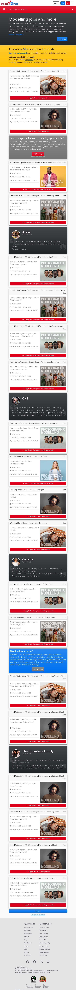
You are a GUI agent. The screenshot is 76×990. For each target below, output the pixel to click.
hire (63, 3)
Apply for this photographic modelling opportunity (38, 222)
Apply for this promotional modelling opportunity (38, 189)
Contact (26, 946)
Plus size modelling (45, 949)
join (68, 3)
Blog (25, 939)
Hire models (27, 930)
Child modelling (44, 936)
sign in (56, 3)
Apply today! (38, 154)
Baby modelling (43, 939)
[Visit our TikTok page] (48, 962)
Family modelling (44, 946)
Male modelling (44, 930)
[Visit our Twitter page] (41, 962)
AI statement (27, 955)
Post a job (62, 39)
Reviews (26, 936)
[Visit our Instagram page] (27, 962)
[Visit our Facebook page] (34, 962)
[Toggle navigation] (72, 3)
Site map (26, 952)
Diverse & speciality (45, 943)
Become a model (28, 927)
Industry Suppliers (16, 34)
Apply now (29, 60)
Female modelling (44, 927)
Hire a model (38, 669)
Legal (25, 949)
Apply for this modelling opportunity (38, 98)
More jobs (38, 911)
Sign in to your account (18, 53)
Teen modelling (44, 933)
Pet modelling (43, 955)
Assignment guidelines (38, 915)
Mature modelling (44, 952)
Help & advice (28, 943)
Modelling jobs (28, 933)
